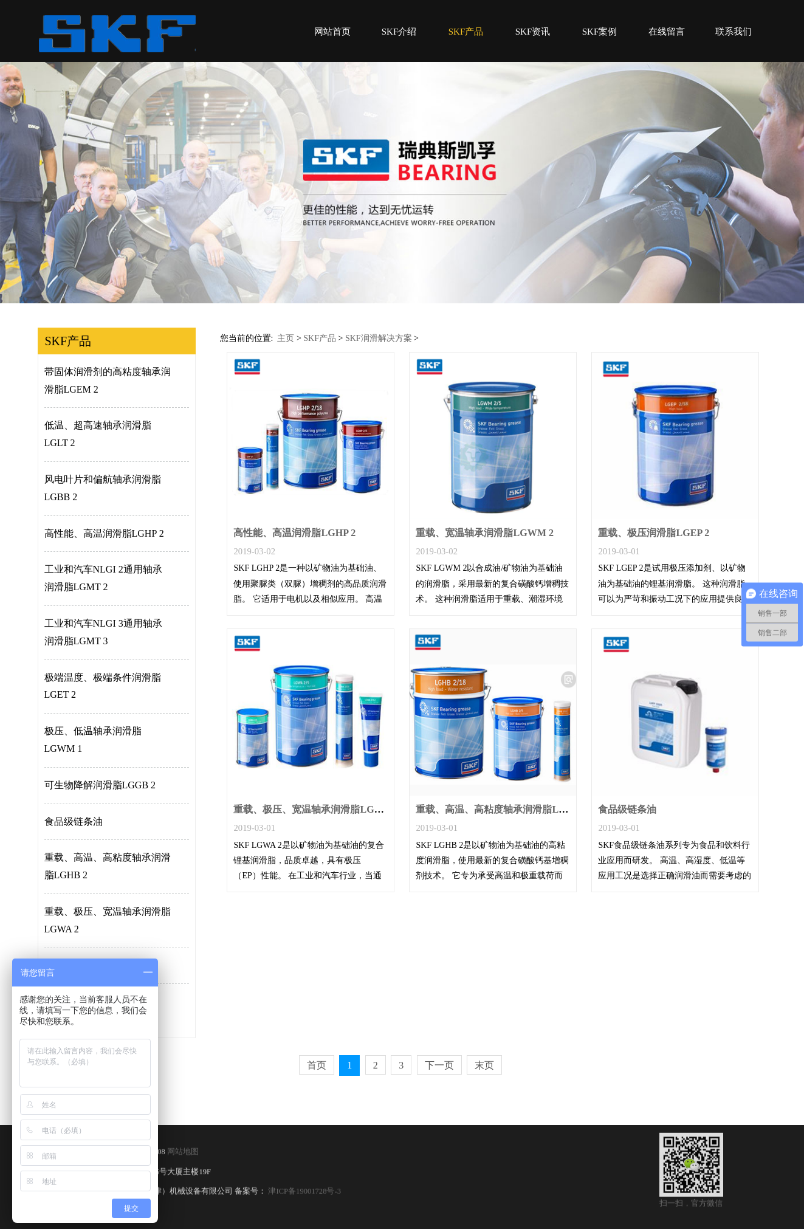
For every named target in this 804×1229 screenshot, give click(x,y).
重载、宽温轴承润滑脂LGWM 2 (485, 533)
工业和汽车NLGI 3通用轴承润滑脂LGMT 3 (103, 632)
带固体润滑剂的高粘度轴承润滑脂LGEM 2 (107, 380)
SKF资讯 (533, 31)
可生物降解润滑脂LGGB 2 (100, 785)
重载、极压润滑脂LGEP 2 (653, 533)
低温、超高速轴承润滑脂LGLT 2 (97, 434)
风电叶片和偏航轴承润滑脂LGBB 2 (102, 488)
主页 (285, 338)
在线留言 (666, 31)
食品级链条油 (73, 821)
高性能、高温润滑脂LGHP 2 (104, 533)
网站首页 (332, 31)
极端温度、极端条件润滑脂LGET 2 (102, 686)
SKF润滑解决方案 (378, 338)
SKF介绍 (399, 31)
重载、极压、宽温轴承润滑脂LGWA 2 (107, 920)
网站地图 (183, 1159)
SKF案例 (599, 31)
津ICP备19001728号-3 (303, 1198)
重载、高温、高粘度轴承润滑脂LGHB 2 (107, 866)
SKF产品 (466, 31)
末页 (484, 1065)
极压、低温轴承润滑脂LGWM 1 (93, 740)
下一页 (439, 1065)
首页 (316, 1065)
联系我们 (733, 31)
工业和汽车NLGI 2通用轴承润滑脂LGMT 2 (103, 578)
